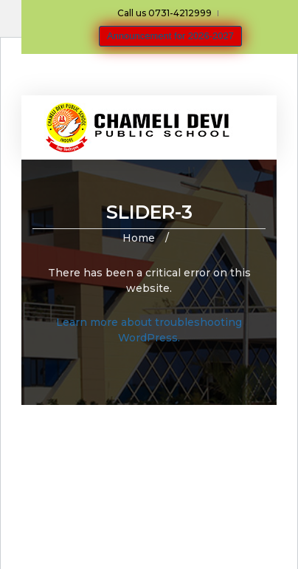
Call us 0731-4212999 (164, 12)
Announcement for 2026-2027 (170, 35)
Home (138, 238)
